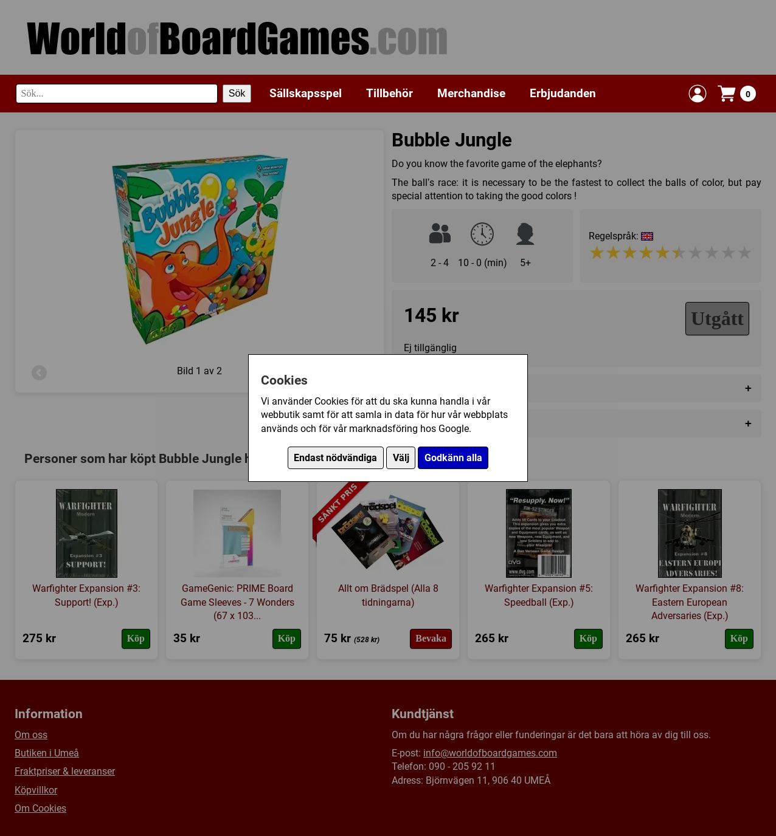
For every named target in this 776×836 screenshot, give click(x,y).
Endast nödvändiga (335, 458)
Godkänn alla (453, 458)
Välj (401, 458)
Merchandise (471, 93)
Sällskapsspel (305, 93)
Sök (237, 93)
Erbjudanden (563, 93)
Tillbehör (389, 93)
